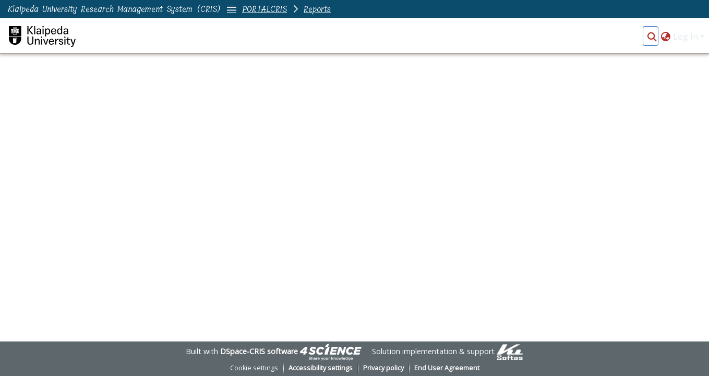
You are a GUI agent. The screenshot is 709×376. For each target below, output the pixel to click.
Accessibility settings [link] (321, 367)
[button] (651, 36)
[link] (331, 351)
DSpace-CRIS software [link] (259, 351)
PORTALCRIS (264, 9)
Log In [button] (686, 36)
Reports (317, 9)
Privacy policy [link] (383, 367)
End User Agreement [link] (446, 367)
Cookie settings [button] (254, 367)
